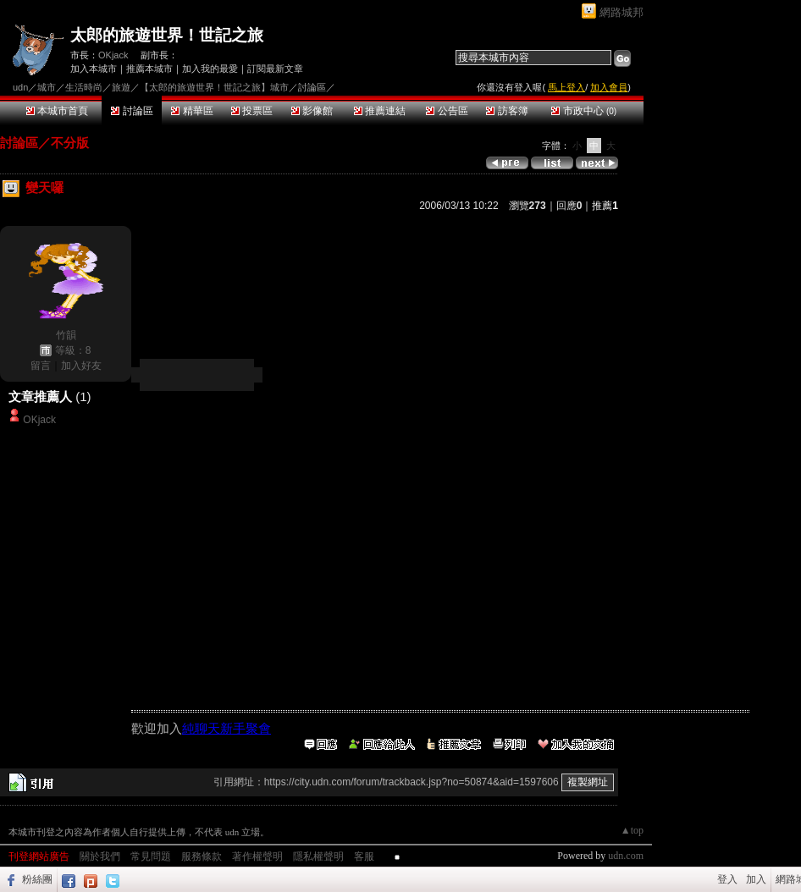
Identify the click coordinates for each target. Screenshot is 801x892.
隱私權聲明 (318, 856)
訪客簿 (507, 111)
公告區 (446, 111)
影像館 (312, 111)
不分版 (70, 142)
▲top (632, 830)
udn (20, 87)
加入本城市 (93, 68)
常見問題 (150, 856)
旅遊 (121, 87)
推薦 (605, 206)
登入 (727, 879)
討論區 (131, 111)
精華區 (192, 111)
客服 (364, 856)
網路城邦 (621, 12)
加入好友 (81, 366)
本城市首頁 (57, 111)
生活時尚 (83, 87)
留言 (40, 366)
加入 (756, 879)
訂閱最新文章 (275, 68)
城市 (46, 87)
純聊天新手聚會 (226, 728)
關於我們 (100, 856)
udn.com (626, 856)
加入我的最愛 (210, 68)
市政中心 (583, 111)
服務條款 (201, 856)
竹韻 (66, 335)
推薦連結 (380, 111)
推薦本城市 (149, 68)
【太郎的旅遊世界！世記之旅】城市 (214, 87)
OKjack (113, 55)
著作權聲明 (257, 856)
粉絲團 (37, 879)
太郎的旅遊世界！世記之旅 (166, 35)
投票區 (252, 111)
